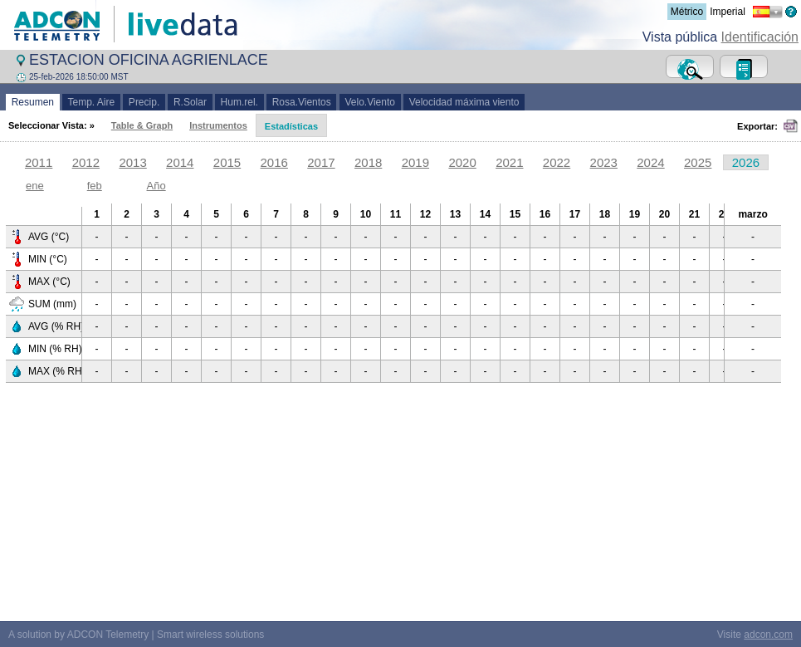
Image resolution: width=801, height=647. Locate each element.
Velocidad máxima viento (464, 102)
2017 (321, 162)
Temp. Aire (91, 102)
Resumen (33, 102)
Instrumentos (218, 125)
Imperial (727, 11)
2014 (179, 162)
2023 (604, 162)
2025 (697, 162)
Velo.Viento (370, 102)
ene (35, 185)
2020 (462, 162)
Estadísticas (291, 126)
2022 (556, 162)
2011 (38, 162)
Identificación (760, 37)
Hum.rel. (239, 102)
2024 (650, 162)
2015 (227, 162)
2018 (368, 162)
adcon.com (768, 634)
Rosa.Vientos (301, 102)
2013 (132, 162)
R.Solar (190, 102)
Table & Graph (142, 125)
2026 (745, 162)
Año (156, 185)
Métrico (687, 11)
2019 (415, 162)
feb (94, 185)
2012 (86, 162)
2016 (274, 162)
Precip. (144, 102)
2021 (509, 162)
